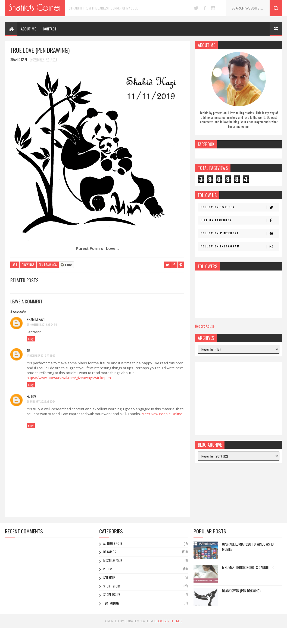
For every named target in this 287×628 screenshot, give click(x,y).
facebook (205, 8)
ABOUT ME (28, 29)
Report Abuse (204, 326)
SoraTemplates (137, 621)
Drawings (28, 265)
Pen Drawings (48, 265)
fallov (31, 396)
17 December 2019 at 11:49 (41, 355)
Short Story (111, 586)
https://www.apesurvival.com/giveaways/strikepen (69, 377)
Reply (30, 339)
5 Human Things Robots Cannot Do (248, 567)
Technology (111, 603)
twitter (196, 8)
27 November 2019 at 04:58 (42, 324)
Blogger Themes (168, 621)
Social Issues (111, 594)
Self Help (109, 578)
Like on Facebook (240, 220)
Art (15, 265)
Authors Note (112, 543)
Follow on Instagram (240, 246)
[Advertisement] (238, 399)
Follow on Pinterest (240, 233)
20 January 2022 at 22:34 (41, 401)
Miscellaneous (112, 560)
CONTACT (50, 29)
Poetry (108, 569)
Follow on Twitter (240, 207)
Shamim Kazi (36, 319)
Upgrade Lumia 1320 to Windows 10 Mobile (248, 546)
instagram (213, 8)
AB (28, 350)
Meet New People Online (162, 413)
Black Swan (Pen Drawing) (241, 590)
